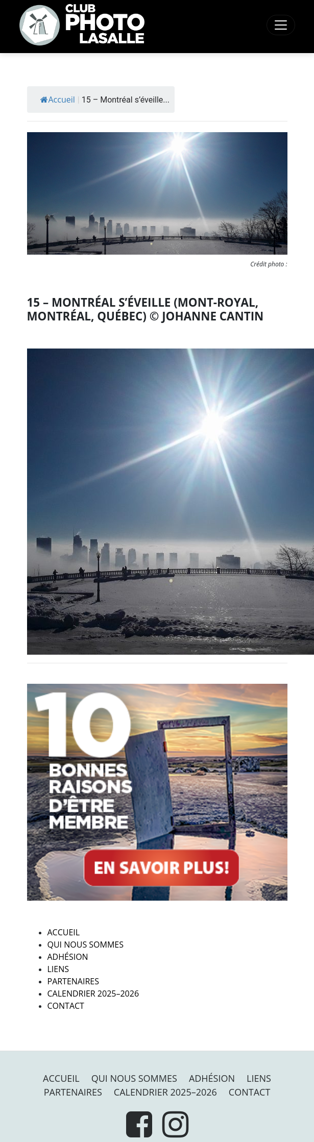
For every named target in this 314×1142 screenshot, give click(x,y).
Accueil (57, 99)
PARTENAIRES (73, 981)
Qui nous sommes (85, 944)
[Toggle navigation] (281, 25)
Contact (65, 1005)
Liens (58, 969)
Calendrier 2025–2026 (93, 993)
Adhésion (67, 956)
